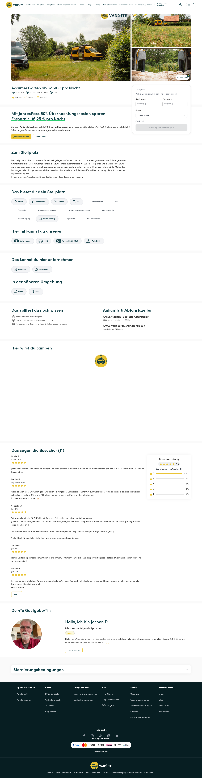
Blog (161, 713)
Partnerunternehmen (140, 730)
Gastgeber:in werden (83, 713)
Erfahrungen (108, 718)
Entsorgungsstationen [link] (145, 4)
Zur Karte (49, 718)
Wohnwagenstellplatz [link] (66, 4)
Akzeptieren (158, 771)
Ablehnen (172, 771)
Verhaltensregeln (53, 713)
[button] (180, 4)
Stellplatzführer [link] (110, 4)
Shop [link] (98, 4)
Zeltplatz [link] (50, 4)
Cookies (187, 762)
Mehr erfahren (42, 136)
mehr (108, 656)
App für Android (24, 713)
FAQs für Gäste (52, 707)
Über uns (134, 707)
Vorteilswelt (164, 718)
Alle (17, 607)
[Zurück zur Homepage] (14, 5)
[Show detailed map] (101, 396)
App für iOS (22, 707)
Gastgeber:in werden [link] (163, 4)
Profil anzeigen (74, 663)
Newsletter (164, 724)
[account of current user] (191, 4)
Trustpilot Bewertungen (141, 718)
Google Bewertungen (140, 713)
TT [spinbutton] (138, 104)
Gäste (138, 110)
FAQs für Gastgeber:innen (86, 707)
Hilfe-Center (107, 707)
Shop (161, 707)
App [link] (89, 4)
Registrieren (50, 724)
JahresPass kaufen (21, 136)
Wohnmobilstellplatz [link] (35, 4)
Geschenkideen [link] (126, 4)
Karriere (134, 724)
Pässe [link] (81, 4)
